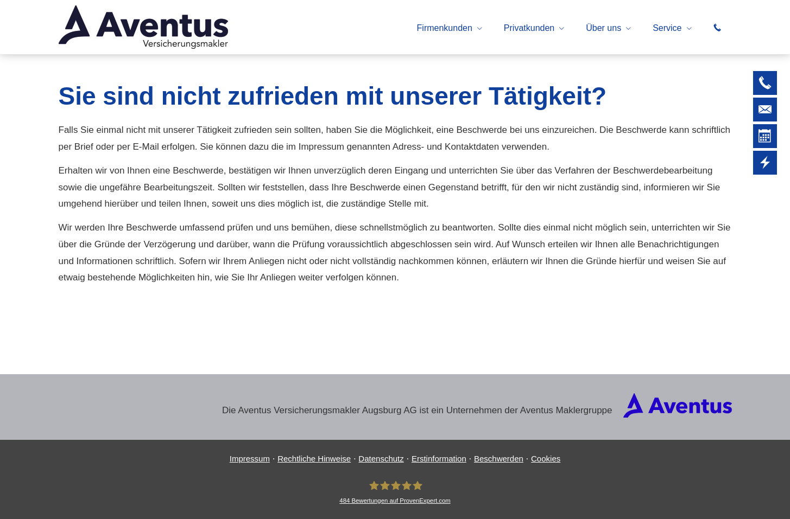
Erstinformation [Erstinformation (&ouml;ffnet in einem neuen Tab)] (439, 458)
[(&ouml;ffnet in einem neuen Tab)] (677, 414)
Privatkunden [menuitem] (529, 28)
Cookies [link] (545, 458)
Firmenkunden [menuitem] (444, 28)
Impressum (250, 458)
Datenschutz (380, 458)
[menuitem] (717, 28)
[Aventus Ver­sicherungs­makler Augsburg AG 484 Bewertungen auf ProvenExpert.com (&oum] (394, 492)
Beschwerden (498, 458)
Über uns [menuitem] (603, 28)
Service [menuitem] (667, 28)
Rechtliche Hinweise (314, 458)
